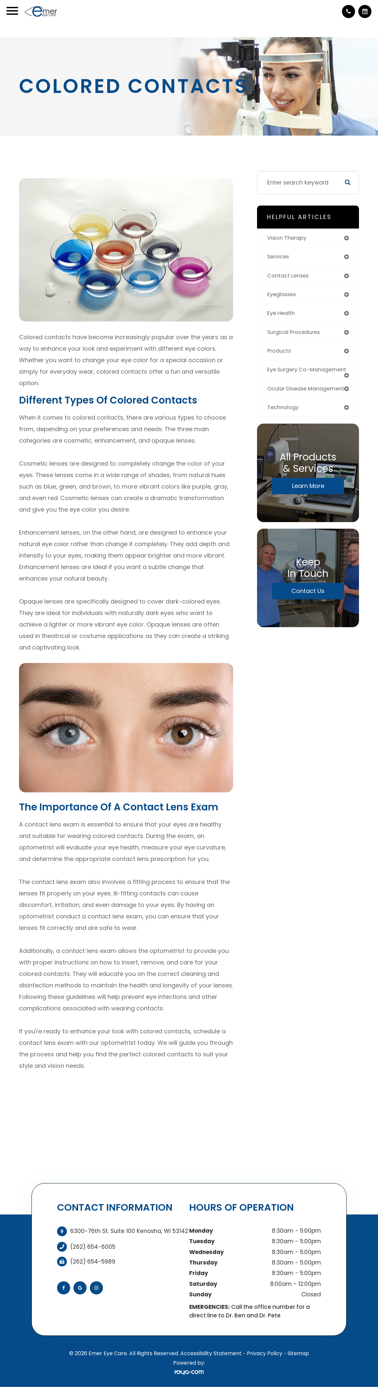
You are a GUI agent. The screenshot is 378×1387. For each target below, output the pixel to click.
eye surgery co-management (290, 375)
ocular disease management (289, 400)
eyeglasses (283, 295)
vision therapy (288, 238)
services (279, 257)
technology (284, 422)
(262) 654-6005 (92, 1247)
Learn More (308, 501)
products (280, 353)
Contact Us (308, 606)
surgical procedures (295, 334)
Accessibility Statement (211, 1353)
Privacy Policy (264, 1353)
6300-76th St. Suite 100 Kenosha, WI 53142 (129, 1231)
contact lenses (289, 276)
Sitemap (298, 1353)
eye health (282, 315)
